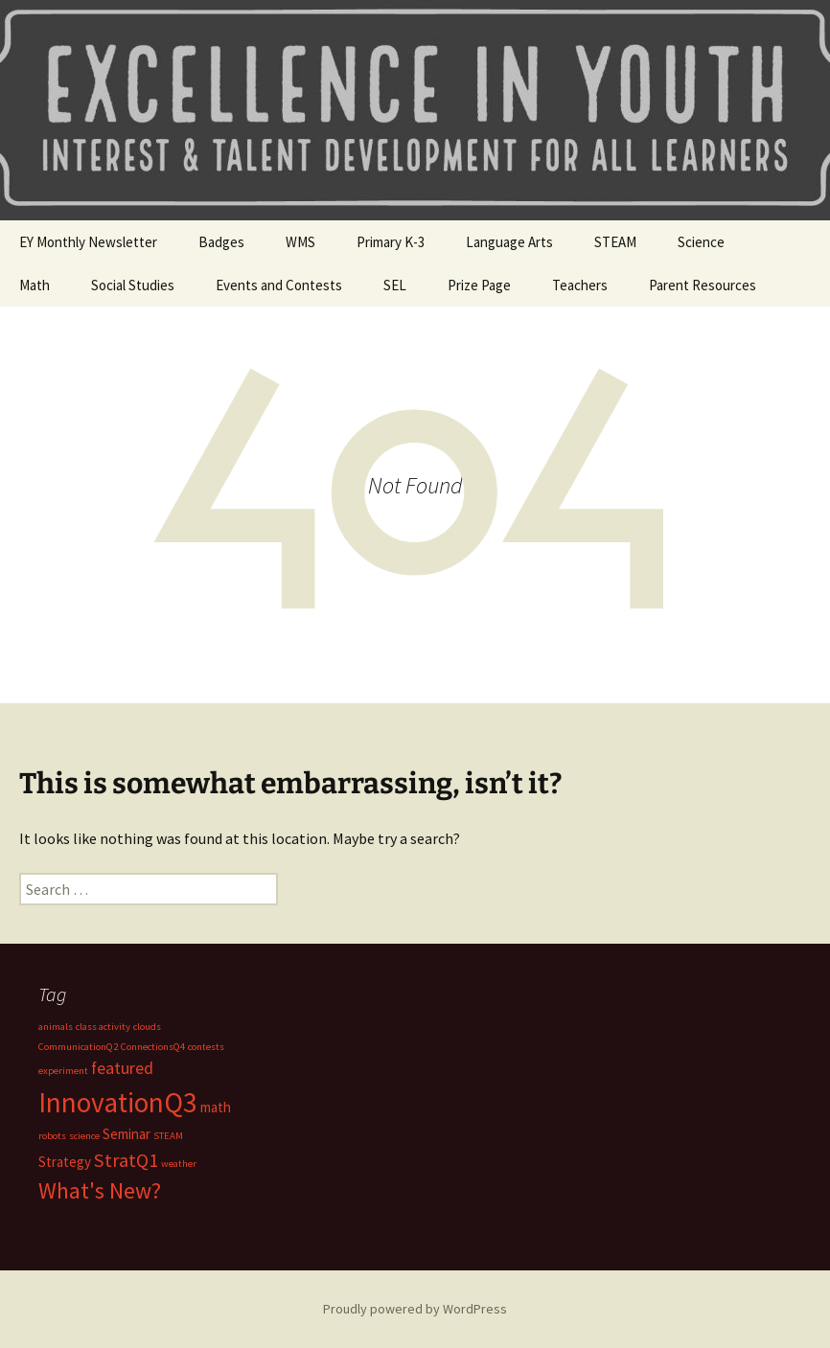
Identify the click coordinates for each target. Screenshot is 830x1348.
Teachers (580, 285)
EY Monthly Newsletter (88, 242)
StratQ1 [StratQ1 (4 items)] (126, 1160)
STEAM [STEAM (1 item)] (168, 1136)
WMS (300, 242)
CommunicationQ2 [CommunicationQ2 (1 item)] (78, 1046)
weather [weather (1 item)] (178, 1163)
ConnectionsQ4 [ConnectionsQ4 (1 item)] (153, 1046)
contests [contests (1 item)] (206, 1046)
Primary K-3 (391, 242)
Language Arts (509, 242)
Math (34, 285)
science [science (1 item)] (84, 1136)
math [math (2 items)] (215, 1107)
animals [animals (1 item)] (55, 1026)
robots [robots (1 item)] (52, 1136)
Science (701, 242)
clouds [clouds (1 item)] (147, 1026)
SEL (394, 285)
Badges (221, 242)
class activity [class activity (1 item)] (103, 1026)
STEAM (615, 242)
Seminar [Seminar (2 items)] (126, 1134)
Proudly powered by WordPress (415, 1308)
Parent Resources (702, 285)
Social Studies (132, 285)
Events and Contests (279, 285)
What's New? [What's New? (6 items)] (99, 1191)
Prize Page (479, 285)
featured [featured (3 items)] (122, 1068)
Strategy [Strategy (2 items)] (64, 1162)
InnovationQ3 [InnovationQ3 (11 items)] (117, 1102)
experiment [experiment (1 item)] (63, 1070)
